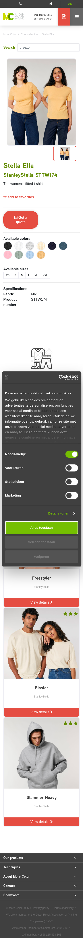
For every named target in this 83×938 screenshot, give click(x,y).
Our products (39, 857)
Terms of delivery (63, 908)
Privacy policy (41, 908)
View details (41, 602)
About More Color (39, 876)
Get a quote (20, 220)
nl (50, 3)
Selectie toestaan (41, 542)
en (70, 3)
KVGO (48, 921)
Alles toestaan (41, 527)
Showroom (39, 895)
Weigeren (41, 556)
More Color (9, 34)
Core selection (29, 34)
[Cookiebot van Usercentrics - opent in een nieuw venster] (59, 377)
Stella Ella (48, 34)
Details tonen (58, 513)
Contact (39, 885)
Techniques (39, 867)
